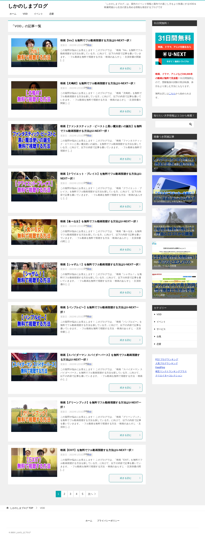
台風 (159, 336)
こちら (172, 93)
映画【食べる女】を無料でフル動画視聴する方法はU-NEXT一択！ (99, 221)
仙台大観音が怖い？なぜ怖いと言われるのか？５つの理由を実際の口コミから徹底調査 (174, 230)
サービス (161, 329)
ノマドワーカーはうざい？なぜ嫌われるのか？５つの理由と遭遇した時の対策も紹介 (174, 164)
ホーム (13, 13)
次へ (90, 494)
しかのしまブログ (28, 5)
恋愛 (51, 13)
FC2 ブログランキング (166, 359)
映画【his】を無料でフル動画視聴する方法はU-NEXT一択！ (96, 40)
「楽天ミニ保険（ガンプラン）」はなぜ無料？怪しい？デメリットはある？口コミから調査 (174, 291)
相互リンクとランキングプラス (171, 371)
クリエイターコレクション (168, 375)
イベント (38, 13)
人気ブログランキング (166, 363)
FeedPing (160, 367)
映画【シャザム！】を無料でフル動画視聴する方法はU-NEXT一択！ (100, 264)
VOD (25, 13)
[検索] (174, 124)
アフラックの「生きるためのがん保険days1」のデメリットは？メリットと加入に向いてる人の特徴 (173, 262)
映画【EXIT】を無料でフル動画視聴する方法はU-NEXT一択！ (97, 450)
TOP (21, 508)
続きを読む (130, 68)
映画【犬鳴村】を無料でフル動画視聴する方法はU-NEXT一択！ (98, 83)
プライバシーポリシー (108, 520)
